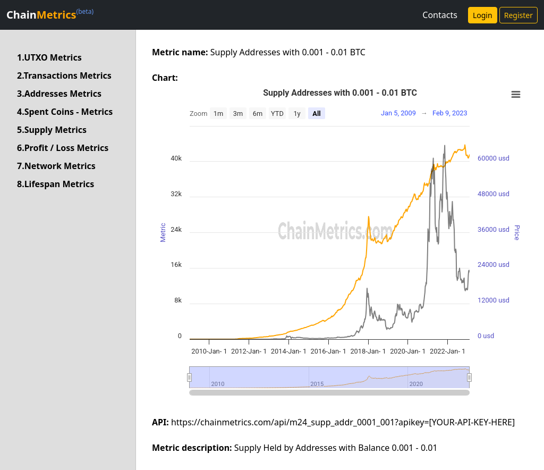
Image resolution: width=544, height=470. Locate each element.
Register (518, 15)
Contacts (439, 15)
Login (482, 15)
